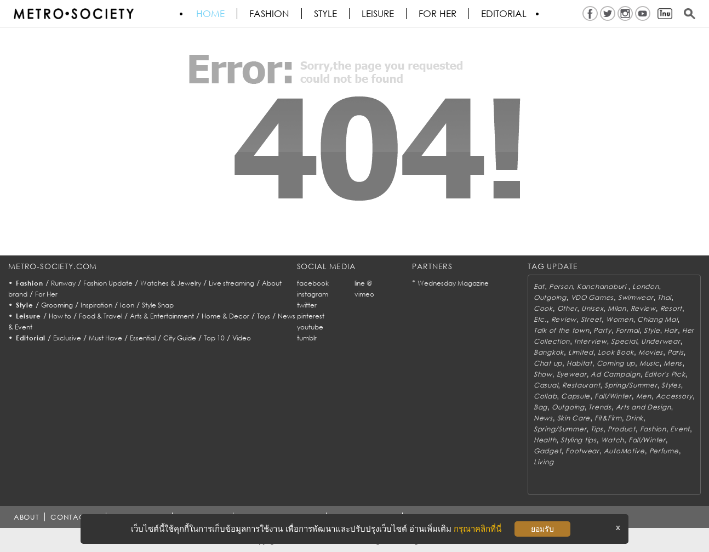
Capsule (575, 396)
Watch (613, 440)
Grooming (57, 305)
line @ (363, 283)
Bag (540, 407)
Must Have (105, 338)
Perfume (664, 451)
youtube (310, 327)
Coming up (616, 363)
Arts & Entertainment (162, 316)
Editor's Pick (664, 374)
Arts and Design (643, 407)
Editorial (504, 13)
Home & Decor (225, 316)
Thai (664, 297)
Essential (143, 338)
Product (622, 429)
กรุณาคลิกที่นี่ (477, 528)
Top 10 (214, 338)
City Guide (179, 338)
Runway (63, 283)
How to (60, 316)
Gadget (547, 451)
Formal (627, 330)
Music (649, 363)
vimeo (364, 294)
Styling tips (579, 440)
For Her (46, 294)
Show (543, 374)
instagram (312, 294)
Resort (671, 308)
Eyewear (572, 374)
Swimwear (636, 297)
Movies (650, 352)
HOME (210, 13)
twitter (307, 305)
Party (602, 330)
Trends (599, 407)
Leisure (378, 13)
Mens (673, 363)
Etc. (540, 319)
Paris (675, 352)
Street (591, 319)
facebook (313, 283)
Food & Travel (100, 316)
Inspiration (96, 305)
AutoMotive (624, 451)
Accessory (674, 396)
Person (561, 286)
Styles (671, 385)
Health (545, 440)
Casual (546, 385)
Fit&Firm (608, 418)
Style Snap (158, 305)
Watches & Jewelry (170, 283)
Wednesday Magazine (453, 283)
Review (643, 308)
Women (619, 319)
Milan (617, 308)
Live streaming (231, 283)
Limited (580, 352)
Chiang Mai (657, 319)
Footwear (582, 451)
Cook (543, 308)
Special (624, 341)
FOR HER (437, 13)
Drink (634, 418)
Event (680, 429)
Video (241, 338)
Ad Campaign (615, 374)
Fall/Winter (613, 396)
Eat (539, 286)
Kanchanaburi (602, 286)
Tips (597, 429)
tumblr (307, 338)
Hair (671, 330)
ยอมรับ (542, 529)
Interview (590, 341)
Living (543, 462)
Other (567, 308)
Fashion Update (108, 283)
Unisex (592, 308)
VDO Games (592, 297)
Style (325, 13)
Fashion (269, 13)
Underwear (660, 341)
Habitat (579, 363)
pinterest (310, 316)
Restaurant (581, 385)
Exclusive (67, 338)
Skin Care (573, 418)
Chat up (548, 363)
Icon (127, 305)
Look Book (616, 352)
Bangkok (549, 352)
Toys (263, 316)
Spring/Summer (630, 385)
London (645, 286)
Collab (545, 396)
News (543, 418)
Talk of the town (562, 330)
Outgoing (550, 297)
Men (643, 396)
